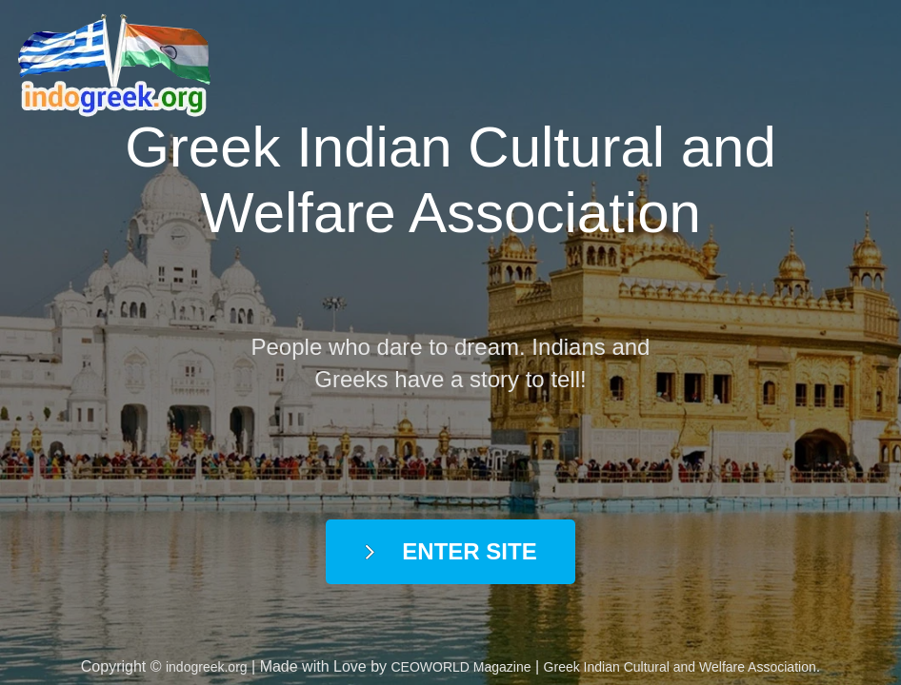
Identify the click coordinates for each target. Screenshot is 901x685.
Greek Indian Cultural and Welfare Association (680, 667)
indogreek (119, 66)
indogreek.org (207, 667)
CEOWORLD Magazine (461, 667)
